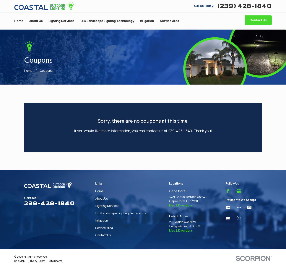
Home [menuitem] (18, 21)
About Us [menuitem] (36, 21)
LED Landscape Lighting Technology (120, 213)
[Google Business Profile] (239, 191)
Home (99, 191)
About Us (101, 198)
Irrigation (101, 220)
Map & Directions (181, 205)
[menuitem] (19, 261)
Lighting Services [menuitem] (61, 21)
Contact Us (258, 20)
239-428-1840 (49, 203)
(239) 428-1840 (244, 6)
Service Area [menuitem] (169, 21)
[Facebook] (228, 191)
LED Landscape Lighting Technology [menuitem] (107, 21)
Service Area (104, 228)
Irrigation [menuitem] (147, 21)
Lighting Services (107, 206)
